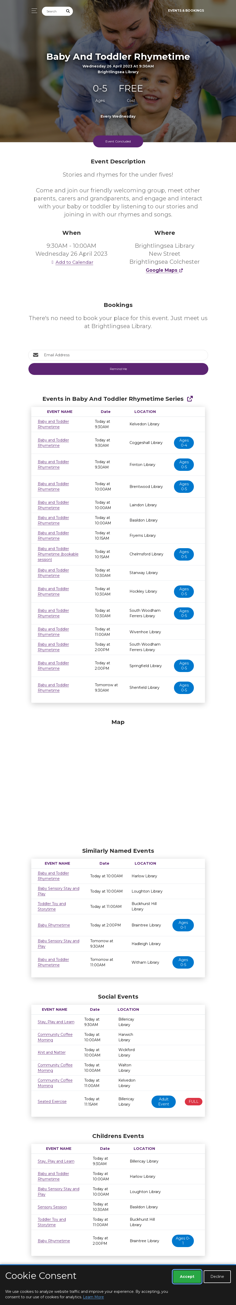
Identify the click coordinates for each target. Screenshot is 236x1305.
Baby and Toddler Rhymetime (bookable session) (58, 554)
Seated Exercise (52, 1101)
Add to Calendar (71, 262)
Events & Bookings (186, 10)
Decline (217, 1276)
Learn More (93, 1297)
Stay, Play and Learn (56, 1022)
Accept (187, 1276)
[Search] (53, 11)
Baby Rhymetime (54, 925)
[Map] (118, 782)
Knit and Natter (52, 1052)
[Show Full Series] (189, 398)
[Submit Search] (68, 11)
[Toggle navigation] (33, 10)
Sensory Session (52, 1207)
